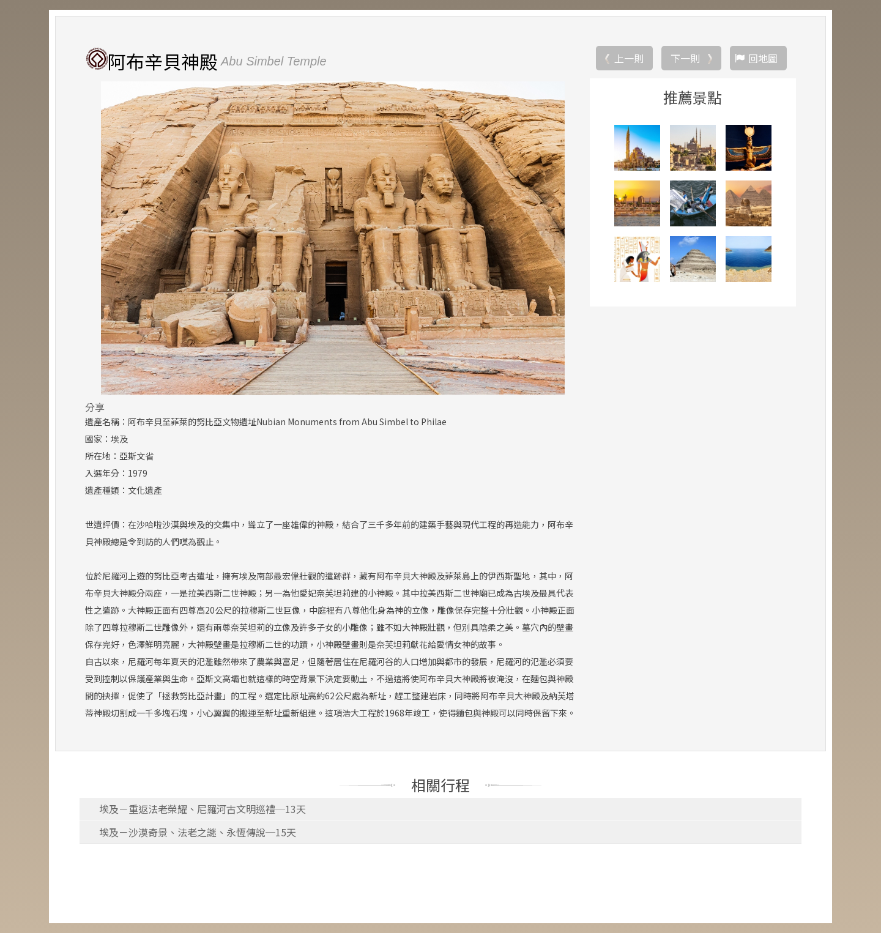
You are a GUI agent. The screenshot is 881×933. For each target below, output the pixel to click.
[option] (332, 238)
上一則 (629, 58)
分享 (95, 407)
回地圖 (763, 58)
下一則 (685, 58)
